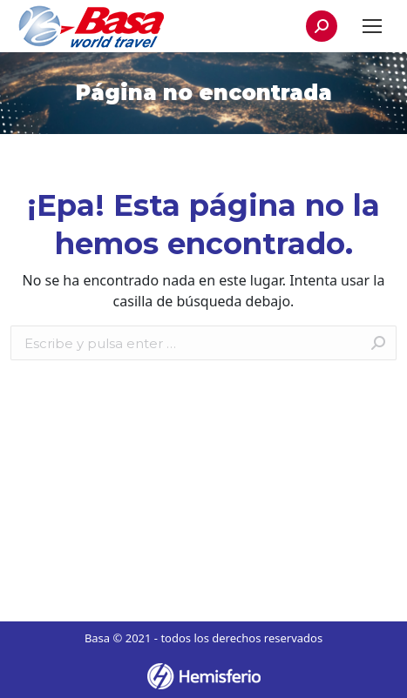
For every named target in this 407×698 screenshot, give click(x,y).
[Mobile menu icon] (372, 26)
